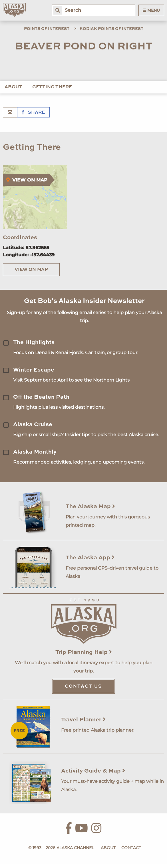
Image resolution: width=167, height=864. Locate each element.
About (13, 87)
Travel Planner (83, 720)
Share (33, 112)
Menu (151, 10)
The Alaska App (90, 558)
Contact (131, 847)
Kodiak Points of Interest (111, 29)
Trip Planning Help (83, 652)
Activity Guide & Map (93, 771)
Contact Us (83, 686)
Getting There (52, 87)
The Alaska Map (90, 507)
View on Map (31, 270)
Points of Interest (46, 29)
